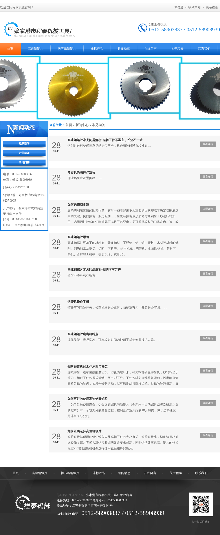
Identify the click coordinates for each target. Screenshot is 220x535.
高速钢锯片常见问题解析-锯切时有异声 (94, 269)
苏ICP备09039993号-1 (71, 495)
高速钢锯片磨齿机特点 (83, 334)
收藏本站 (194, 7)
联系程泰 (212, 7)
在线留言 (150, 48)
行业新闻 (24, 152)
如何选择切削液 (78, 204)
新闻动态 (123, 48)
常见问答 (24, 162)
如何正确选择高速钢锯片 (84, 431)
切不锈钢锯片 (67, 48)
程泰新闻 (24, 143)
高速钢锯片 (35, 48)
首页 (69, 125)
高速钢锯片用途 (78, 237)
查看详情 (208, 144)
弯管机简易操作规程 (81, 172)
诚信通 (178, 7)
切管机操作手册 (78, 301)
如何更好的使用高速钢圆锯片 (88, 399)
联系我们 (204, 48)
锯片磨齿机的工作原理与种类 (88, 366)
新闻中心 (82, 125)
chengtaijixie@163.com (29, 224)
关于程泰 (177, 48)
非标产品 (97, 48)
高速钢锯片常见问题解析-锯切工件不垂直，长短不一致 (105, 140)
